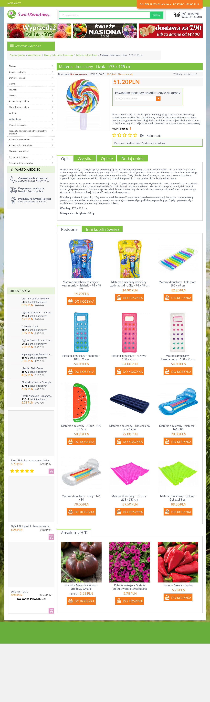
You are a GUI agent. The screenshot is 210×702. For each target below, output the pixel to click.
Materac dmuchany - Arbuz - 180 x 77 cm (81, 427)
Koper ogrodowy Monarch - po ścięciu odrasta (37, 354)
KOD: (92, 74)
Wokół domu (34, 55)
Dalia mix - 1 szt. (30, 326)
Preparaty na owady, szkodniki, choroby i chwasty (28, 132)
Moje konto (14, 3)
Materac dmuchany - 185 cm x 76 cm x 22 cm (129, 427)
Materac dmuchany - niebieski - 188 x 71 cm (81, 357)
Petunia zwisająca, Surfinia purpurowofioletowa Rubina (130, 586)
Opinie (107, 158)
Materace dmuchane (86, 55)
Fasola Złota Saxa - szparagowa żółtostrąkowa (37, 396)
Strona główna (17, 55)
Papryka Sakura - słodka (178, 585)
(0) (142, 135)
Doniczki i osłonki (17, 78)
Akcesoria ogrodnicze (19, 101)
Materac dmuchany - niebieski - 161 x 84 (178, 427)
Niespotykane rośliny (19, 151)
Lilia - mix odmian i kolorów (35, 298)
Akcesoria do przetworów (21, 163)
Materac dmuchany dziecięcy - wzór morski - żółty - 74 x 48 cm (129, 283)
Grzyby (12, 83)
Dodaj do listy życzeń (185, 74)
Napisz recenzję (125, 74)
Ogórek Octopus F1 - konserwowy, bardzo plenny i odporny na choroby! (37, 312)
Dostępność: (64, 74)
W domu (13, 113)
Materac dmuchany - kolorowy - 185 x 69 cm (178, 283)
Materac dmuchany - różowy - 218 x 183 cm (129, 497)
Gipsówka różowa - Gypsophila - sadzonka (37, 382)
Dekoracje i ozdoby (18, 125)
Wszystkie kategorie (25, 46)
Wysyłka (85, 158)
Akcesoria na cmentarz (19, 139)
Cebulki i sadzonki (17, 72)
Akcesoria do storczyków (20, 145)
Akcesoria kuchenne (18, 157)
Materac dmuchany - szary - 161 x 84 (81, 497)
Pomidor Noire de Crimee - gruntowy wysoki (81, 586)
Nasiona (12, 66)
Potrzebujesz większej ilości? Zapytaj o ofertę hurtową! (139, 143)
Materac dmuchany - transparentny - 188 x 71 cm (178, 357)
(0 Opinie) (111, 74)
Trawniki (13, 89)
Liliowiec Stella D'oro (32, 368)
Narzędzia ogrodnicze (19, 107)
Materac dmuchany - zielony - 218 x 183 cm (178, 497)
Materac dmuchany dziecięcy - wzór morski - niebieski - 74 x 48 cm (81, 285)
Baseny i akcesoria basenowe (58, 55)
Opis (65, 158)
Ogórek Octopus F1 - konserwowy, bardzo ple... (35, 526)
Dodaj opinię (133, 158)
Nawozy (13, 95)
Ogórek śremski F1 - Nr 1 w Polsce (37, 340)
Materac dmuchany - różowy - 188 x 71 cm (129, 357)
